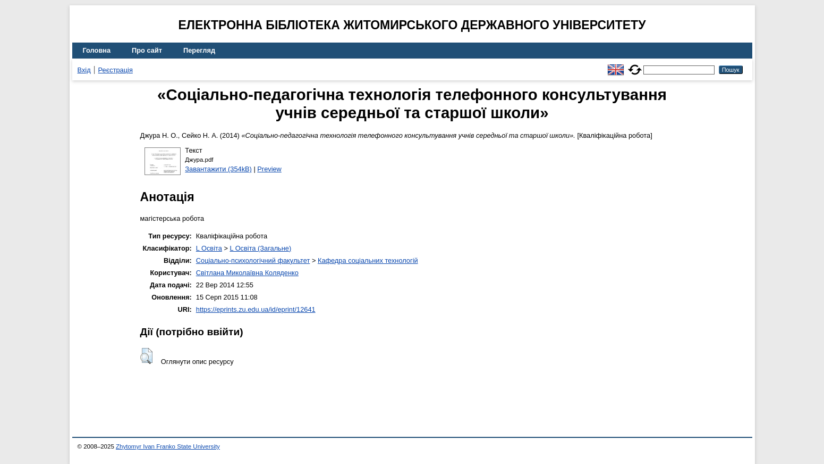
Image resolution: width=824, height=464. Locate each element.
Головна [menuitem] (97, 50)
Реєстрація (115, 70)
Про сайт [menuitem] (147, 50)
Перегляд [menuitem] (199, 50)
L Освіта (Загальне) (260, 248)
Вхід (84, 70)
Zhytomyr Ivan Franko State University (168, 446)
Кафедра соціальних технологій (368, 260)
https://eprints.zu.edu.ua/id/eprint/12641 (256, 309)
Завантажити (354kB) (218, 169)
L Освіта (209, 248)
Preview (269, 169)
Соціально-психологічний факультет (253, 260)
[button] (146, 356)
